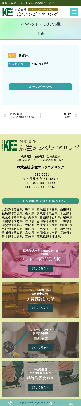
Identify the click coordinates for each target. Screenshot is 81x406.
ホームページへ (40, 87)
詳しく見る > (40, 268)
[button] (74, 12)
